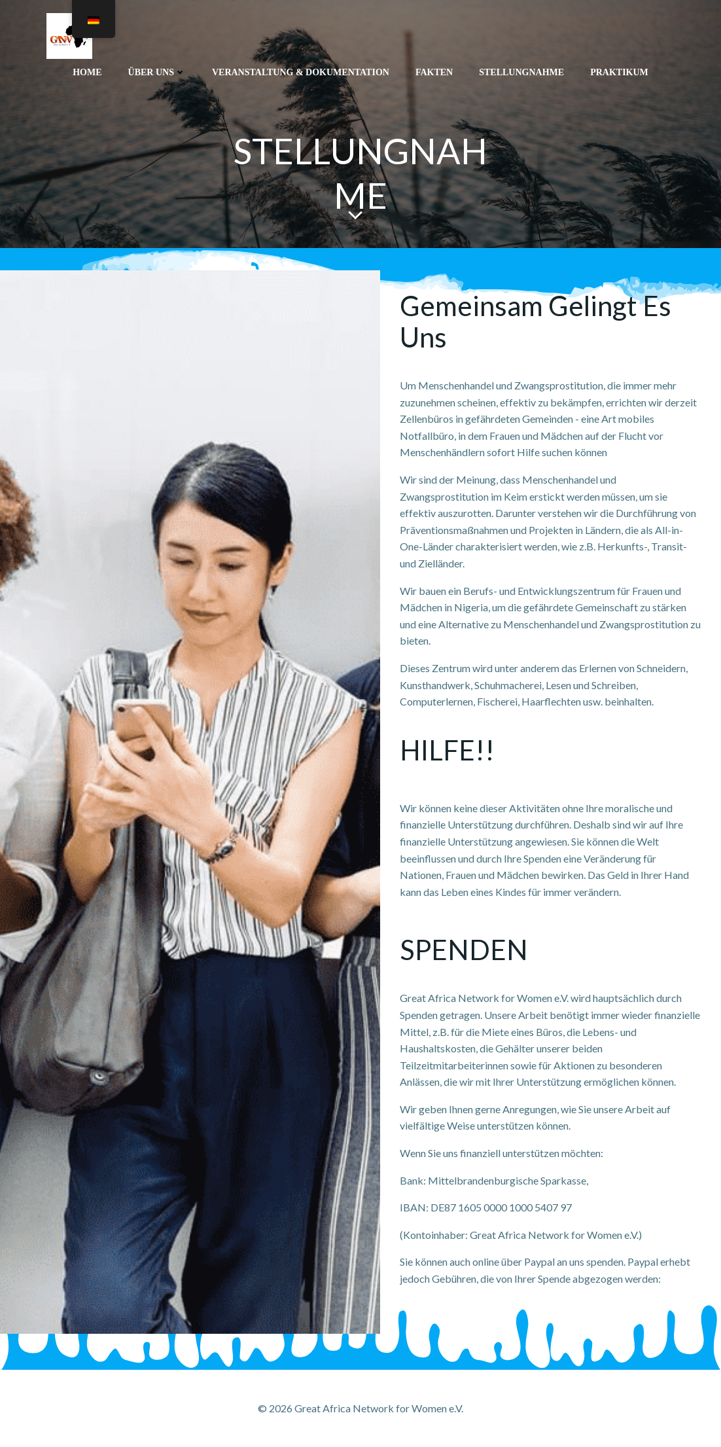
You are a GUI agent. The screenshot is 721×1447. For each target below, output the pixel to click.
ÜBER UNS (157, 72)
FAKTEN (434, 72)
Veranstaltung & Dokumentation (300, 72)
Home (87, 72)
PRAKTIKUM (619, 72)
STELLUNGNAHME (521, 72)
